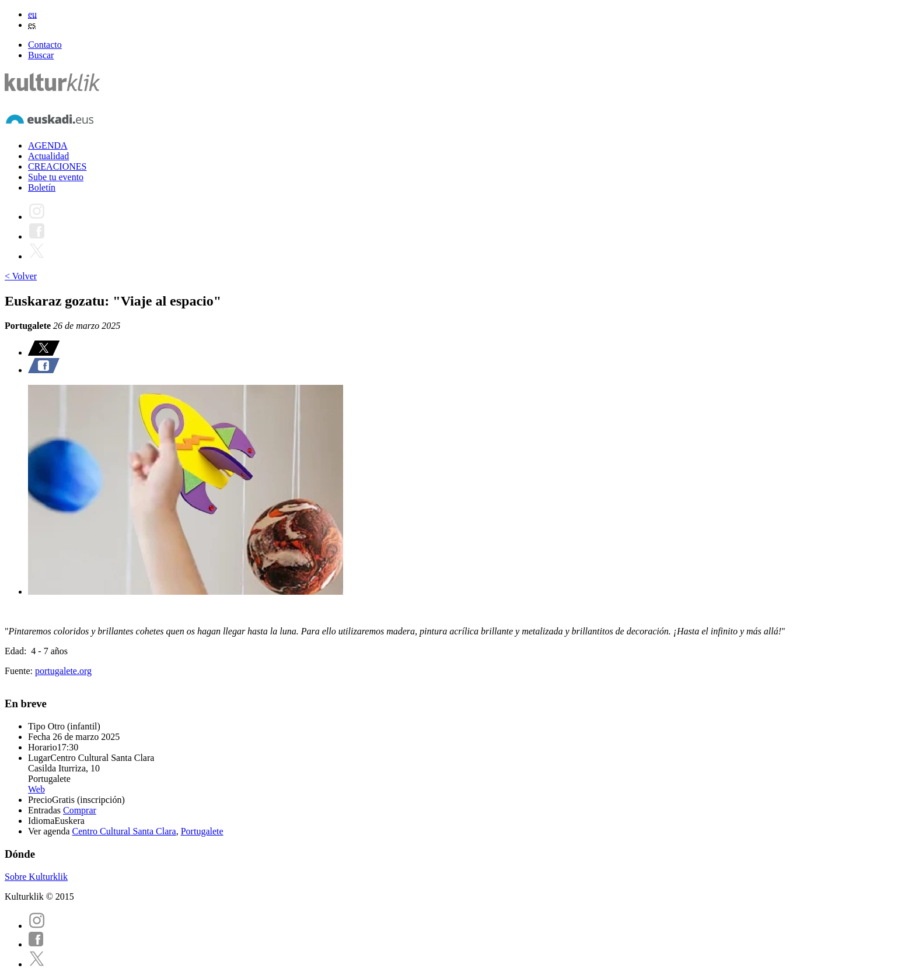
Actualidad (48, 156)
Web (36, 789)
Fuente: (20, 671)
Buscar (41, 55)
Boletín (41, 187)
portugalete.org (63, 671)
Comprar (79, 810)
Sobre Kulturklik (36, 877)
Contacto (45, 45)
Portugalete (202, 831)
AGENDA (48, 145)
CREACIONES (57, 166)
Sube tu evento (55, 177)
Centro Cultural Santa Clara (124, 831)
